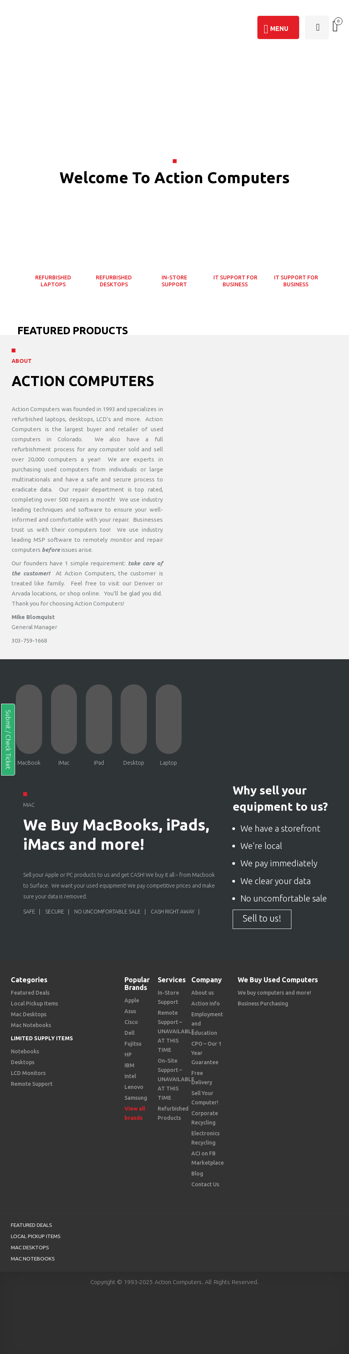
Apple (131, 1000)
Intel (130, 1076)
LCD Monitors (28, 1073)
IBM (129, 1065)
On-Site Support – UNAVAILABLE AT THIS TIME (176, 1079)
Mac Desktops (28, 1014)
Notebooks (25, 1051)
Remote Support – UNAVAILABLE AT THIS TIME (176, 1031)
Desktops (22, 1062)
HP (128, 1054)
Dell (129, 1033)
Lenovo (133, 1087)
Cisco (131, 1022)
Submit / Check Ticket (8, 739)
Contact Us (205, 1184)
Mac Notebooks (31, 1025)
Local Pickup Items (34, 1003)
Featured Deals (30, 993)
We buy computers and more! (274, 993)
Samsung (135, 1098)
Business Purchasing (263, 1003)
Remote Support (32, 1084)
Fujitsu (132, 1044)
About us (202, 993)
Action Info (205, 1003)
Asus (130, 1011)
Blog (197, 1173)
